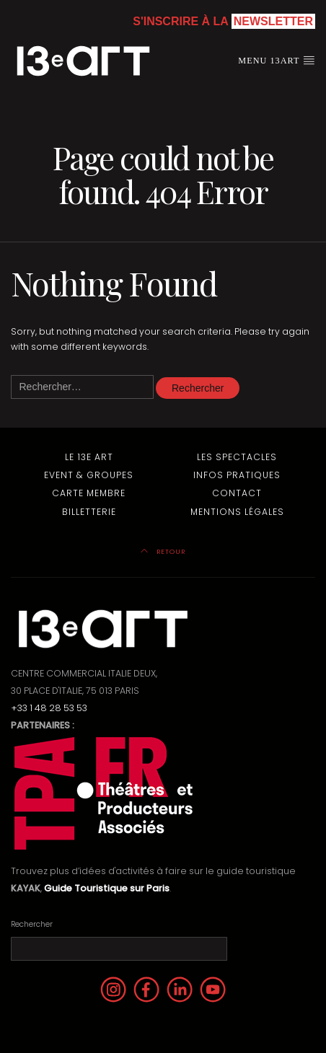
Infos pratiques (237, 475)
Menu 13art (276, 60)
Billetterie (89, 512)
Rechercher (32, 924)
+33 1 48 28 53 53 (49, 708)
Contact (237, 493)
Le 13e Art (89, 457)
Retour (163, 551)
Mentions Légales (237, 512)
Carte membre (88, 493)
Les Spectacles (237, 457)
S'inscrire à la (224, 21)
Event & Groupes (88, 475)
